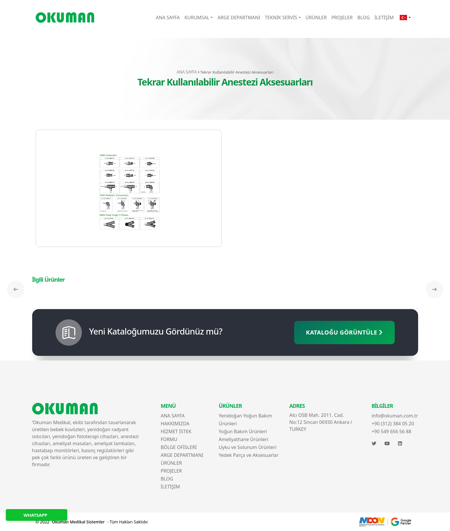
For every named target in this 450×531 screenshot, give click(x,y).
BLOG (363, 17)
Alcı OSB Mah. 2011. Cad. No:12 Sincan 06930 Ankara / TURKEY (320, 422)
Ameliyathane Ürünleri (243, 439)
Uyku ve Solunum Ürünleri (247, 447)
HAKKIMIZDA (175, 423)
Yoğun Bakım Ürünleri (243, 431)
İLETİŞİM (384, 17)
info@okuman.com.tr (395, 415)
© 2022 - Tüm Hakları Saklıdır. (92, 522)
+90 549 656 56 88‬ (391, 431)
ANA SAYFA (168, 17)
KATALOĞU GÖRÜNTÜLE (344, 332)
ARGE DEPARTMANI (239, 17)
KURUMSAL (197, 17)
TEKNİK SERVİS (281, 17)
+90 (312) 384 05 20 (393, 423)
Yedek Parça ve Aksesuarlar (248, 455)
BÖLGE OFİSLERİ (179, 447)
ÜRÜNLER (316, 17)
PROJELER (342, 17)
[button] (405, 17)
